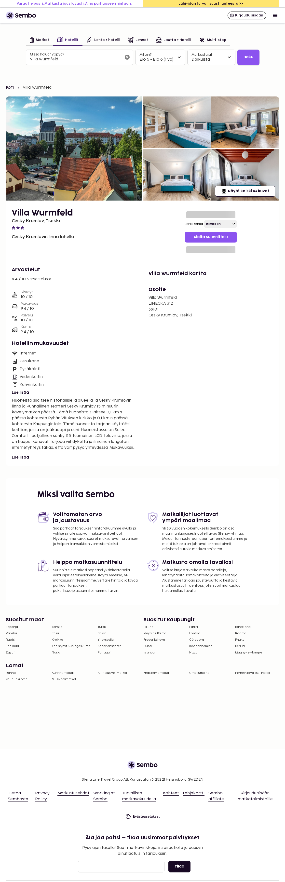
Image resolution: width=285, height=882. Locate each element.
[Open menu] (275, 15)
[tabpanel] (142, 57)
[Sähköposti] (121, 866)
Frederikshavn (154, 640)
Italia (55, 633)
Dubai (148, 646)
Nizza (193, 652)
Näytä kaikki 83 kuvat (245, 191)
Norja (56, 652)
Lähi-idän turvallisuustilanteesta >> (210, 3)
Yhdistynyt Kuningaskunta (71, 646)
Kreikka (57, 640)
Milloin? (145, 55)
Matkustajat (201, 55)
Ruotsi (10, 640)
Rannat (11, 673)
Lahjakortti (193, 793)
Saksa (102, 633)
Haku (248, 57)
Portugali (104, 652)
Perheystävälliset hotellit (253, 673)
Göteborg (196, 640)
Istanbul (149, 652)
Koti (10, 87)
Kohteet (171, 793)
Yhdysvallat (106, 640)
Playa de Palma (155, 633)
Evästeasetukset (142, 816)
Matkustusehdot (73, 793)
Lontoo (194, 633)
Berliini (240, 646)
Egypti (10, 652)
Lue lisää (20, 392)
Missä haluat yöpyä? (47, 54)
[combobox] (75, 59)
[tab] (39, 40)
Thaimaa (12, 646)
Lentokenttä (194, 224)
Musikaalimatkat (64, 679)
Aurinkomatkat (63, 673)
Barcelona (243, 627)
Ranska (11, 633)
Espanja (12, 627)
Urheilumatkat (199, 673)
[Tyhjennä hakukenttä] (127, 57)
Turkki (102, 627)
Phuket (240, 640)
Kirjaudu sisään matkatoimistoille (255, 796)
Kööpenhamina (201, 646)
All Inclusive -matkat (112, 673)
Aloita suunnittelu (211, 237)
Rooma (240, 633)
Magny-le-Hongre (248, 652)
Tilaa (179, 866)
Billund (148, 627)
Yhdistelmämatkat (156, 673)
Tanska (57, 627)
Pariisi (193, 627)
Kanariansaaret (109, 646)
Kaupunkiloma (16, 679)
